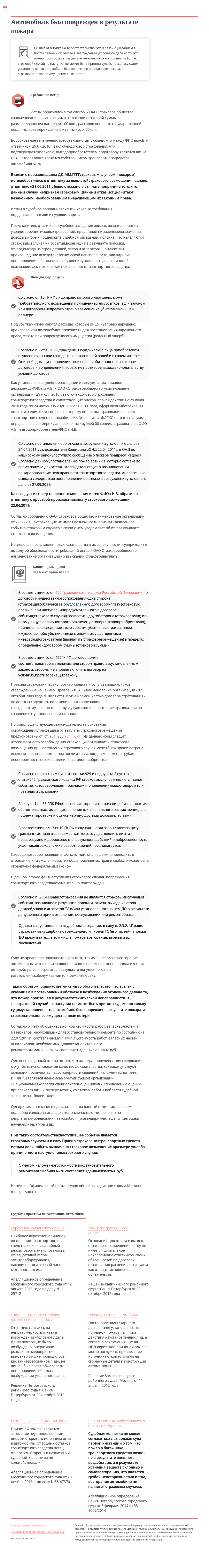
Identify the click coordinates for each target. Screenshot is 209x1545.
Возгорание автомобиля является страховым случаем (116, 1423)
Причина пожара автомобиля (113, 1314)
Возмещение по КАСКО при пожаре (40, 1420)
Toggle (7, 7)
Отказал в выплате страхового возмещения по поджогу (36, 1317)
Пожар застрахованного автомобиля (108, 1230)
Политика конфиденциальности (28, 1525)
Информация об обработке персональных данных (37, 1531)
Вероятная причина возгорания (37, 1227)
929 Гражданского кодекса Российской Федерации (99, 592)
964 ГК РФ (72, 736)
